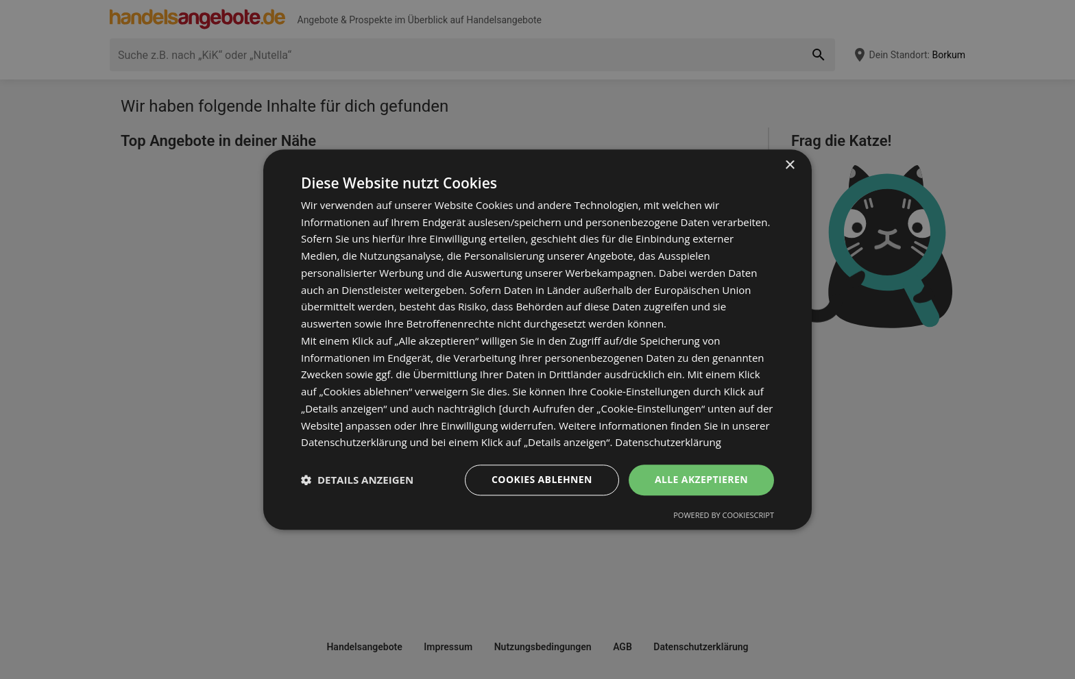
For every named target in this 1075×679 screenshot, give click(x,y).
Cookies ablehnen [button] (542, 479)
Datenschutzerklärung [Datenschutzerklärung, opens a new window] (668, 442)
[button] (357, 480)
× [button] (789, 165)
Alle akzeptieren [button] (701, 479)
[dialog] (537, 339)
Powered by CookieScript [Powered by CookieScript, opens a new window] (723, 515)
